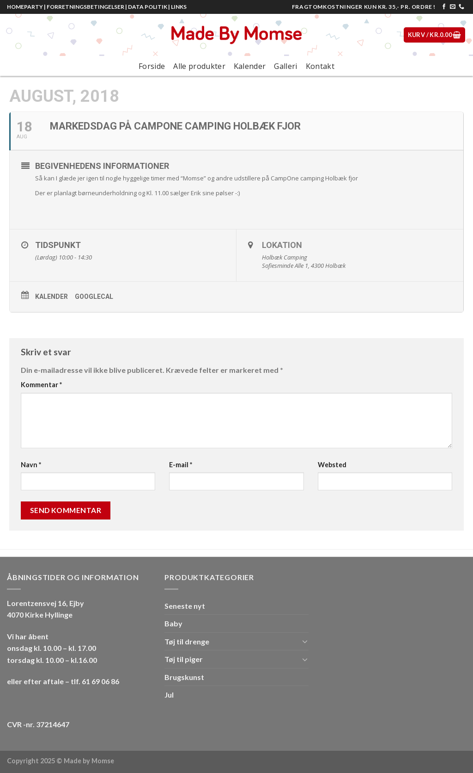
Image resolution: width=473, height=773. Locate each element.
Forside (152, 66)
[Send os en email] (452, 7)
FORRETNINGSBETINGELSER (85, 6)
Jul (169, 694)
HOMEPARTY (25, 6)
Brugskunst (184, 677)
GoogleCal (94, 296)
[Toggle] (305, 641)
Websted (332, 465)
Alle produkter (199, 66)
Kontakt (320, 66)
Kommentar (41, 385)
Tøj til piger (183, 659)
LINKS (179, 6)
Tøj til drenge (186, 641)
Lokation (282, 245)
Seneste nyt (184, 605)
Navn (31, 465)
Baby (173, 623)
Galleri (285, 66)
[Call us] (461, 7)
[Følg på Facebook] (444, 7)
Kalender (250, 66)
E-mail (180, 465)
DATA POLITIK (147, 6)
